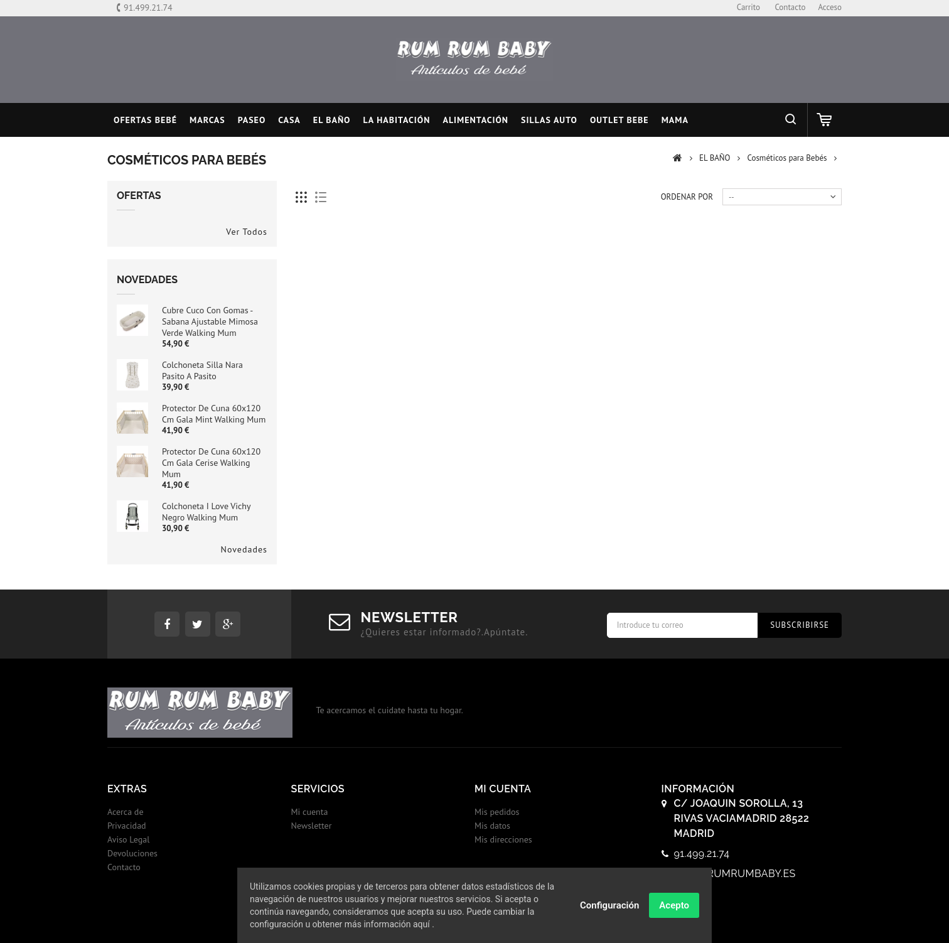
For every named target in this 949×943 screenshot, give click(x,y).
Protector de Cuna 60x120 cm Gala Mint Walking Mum (213, 413)
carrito (748, 7)
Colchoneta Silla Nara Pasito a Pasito (202, 370)
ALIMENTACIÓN (475, 120)
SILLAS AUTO (549, 120)
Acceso (830, 7)
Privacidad (126, 825)
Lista (321, 197)
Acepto (674, 906)
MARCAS (207, 120)
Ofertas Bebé (145, 120)
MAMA (675, 120)
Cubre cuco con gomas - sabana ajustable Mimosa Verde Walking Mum (210, 321)
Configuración (609, 906)
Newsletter (311, 825)
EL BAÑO (332, 120)
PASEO (252, 120)
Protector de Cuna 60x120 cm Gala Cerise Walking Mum (211, 463)
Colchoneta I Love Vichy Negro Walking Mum (206, 511)
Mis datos (492, 825)
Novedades (147, 280)
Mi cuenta (309, 811)
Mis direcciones (503, 839)
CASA (289, 120)
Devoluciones (132, 853)
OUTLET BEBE (619, 120)
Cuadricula (302, 197)
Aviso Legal (128, 839)
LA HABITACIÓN (397, 120)
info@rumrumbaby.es (735, 874)
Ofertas (139, 196)
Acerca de (125, 811)
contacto (790, 7)
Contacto (124, 867)
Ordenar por (687, 196)
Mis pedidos (496, 811)
